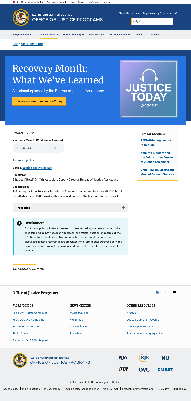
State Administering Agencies (145, 333)
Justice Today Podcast (32, 44)
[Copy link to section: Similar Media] (163, 134)
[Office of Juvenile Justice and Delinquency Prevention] (123, 370)
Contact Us (138, 13)
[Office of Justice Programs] (21, 17)
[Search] (152, 21)
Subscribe (165, 13)
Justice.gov (179, 388)
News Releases (79, 326)
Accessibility (10, 388)
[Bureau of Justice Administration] (123, 356)
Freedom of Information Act (138, 388)
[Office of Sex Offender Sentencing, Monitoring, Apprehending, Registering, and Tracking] (165, 369)
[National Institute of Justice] (165, 356)
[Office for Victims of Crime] (144, 369)
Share (176, 14)
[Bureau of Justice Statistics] (144, 360)
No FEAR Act (110, 388)
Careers (152, 13)
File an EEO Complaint (26, 326)
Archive (131, 312)
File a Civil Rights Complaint (30, 312)
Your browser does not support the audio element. (38, 148)
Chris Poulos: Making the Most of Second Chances (157, 172)
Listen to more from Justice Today (39, 101)
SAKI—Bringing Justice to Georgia (156, 143)
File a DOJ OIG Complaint (28, 319)
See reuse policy (23, 160)
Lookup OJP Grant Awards (143, 319)
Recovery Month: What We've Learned (38, 140)
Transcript (23, 207)
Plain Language (31, 388)
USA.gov (164, 388)
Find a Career (21, 333)
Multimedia (77, 319)
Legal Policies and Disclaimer (81, 388)
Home (15, 44)
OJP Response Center (140, 326)
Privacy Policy (52, 388)
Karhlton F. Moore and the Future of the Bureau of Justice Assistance (157, 157)
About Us (123, 13)
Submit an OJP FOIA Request (30, 340)
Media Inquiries (79, 312)
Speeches (76, 333)
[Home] (67, 17)
